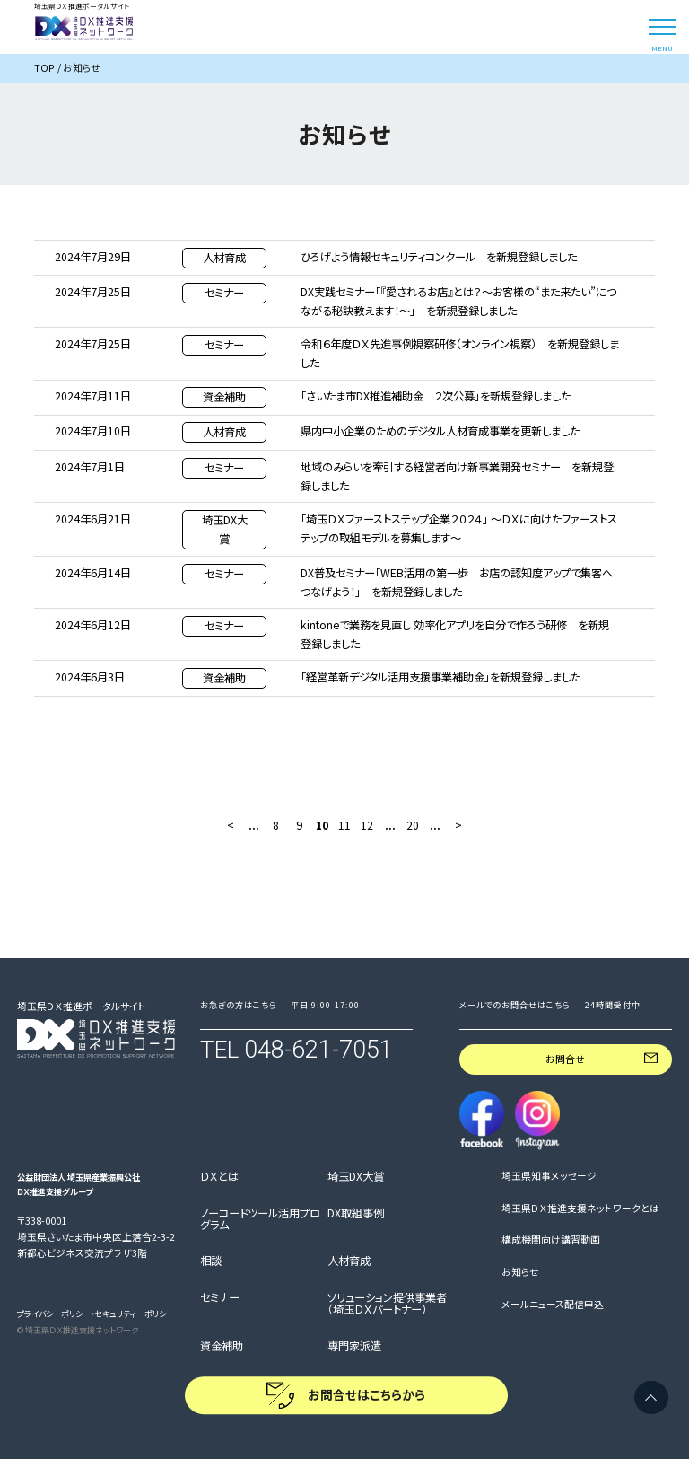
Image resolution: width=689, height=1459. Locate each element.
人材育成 (349, 1261)
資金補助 (221, 1346)
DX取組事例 (355, 1214)
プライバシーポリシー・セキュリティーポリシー (95, 1313)
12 (367, 825)
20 (412, 825)
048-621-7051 (318, 1049)
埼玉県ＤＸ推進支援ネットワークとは (580, 1208)
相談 (211, 1261)
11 (344, 825)
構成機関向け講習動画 (550, 1240)
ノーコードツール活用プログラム (260, 1220)
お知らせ (520, 1272)
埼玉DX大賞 (355, 1177)
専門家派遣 (354, 1346)
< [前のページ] (230, 825)
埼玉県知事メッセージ (549, 1176)
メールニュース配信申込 (552, 1304)
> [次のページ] (458, 825)
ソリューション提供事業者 (387, 1304)
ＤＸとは (219, 1177)
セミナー (220, 1298)
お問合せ (565, 1059)
